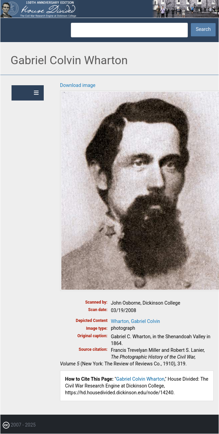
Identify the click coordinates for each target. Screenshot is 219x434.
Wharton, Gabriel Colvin (135, 321)
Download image (77, 85)
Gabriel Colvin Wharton (140, 379)
